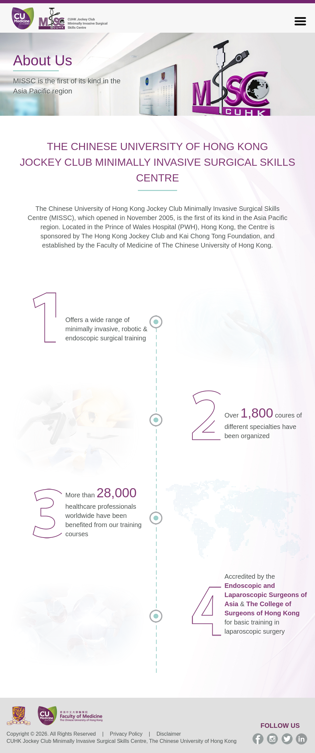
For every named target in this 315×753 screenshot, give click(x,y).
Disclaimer (169, 734)
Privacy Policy (126, 734)
